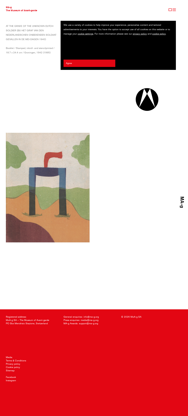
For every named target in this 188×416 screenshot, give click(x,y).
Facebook (11, 377)
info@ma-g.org (91, 316)
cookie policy (159, 33)
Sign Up (170, 9)
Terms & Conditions (16, 360)
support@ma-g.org (88, 323)
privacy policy (140, 33)
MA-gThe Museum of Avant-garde (21, 9)
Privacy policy (13, 363)
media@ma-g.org (89, 320)
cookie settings (85, 33)
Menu (174, 9)
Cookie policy (13, 367)
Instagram (11, 380)
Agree (69, 63)
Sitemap (10, 370)
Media (9, 357)
